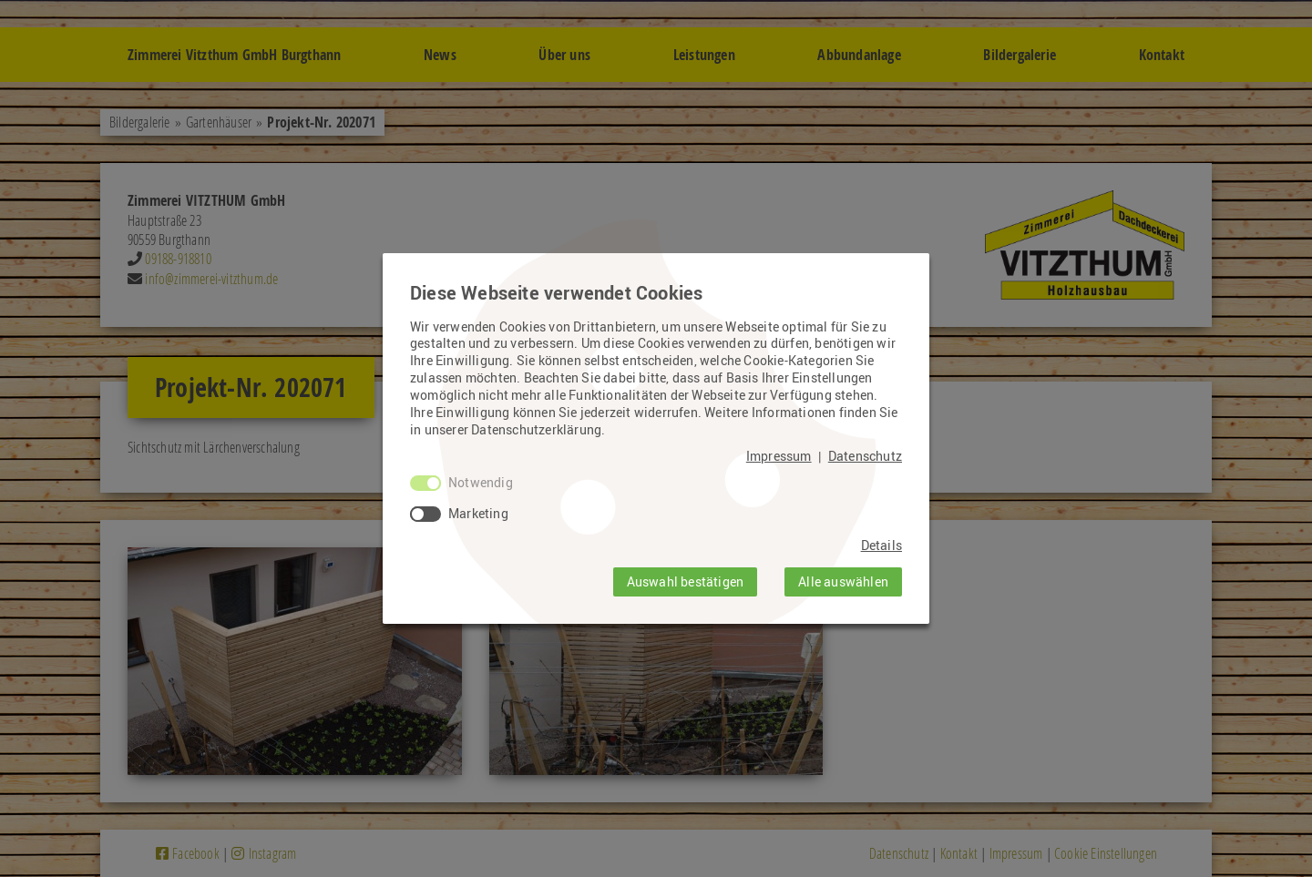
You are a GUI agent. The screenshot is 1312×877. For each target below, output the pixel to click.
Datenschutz (865, 456)
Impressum (779, 456)
